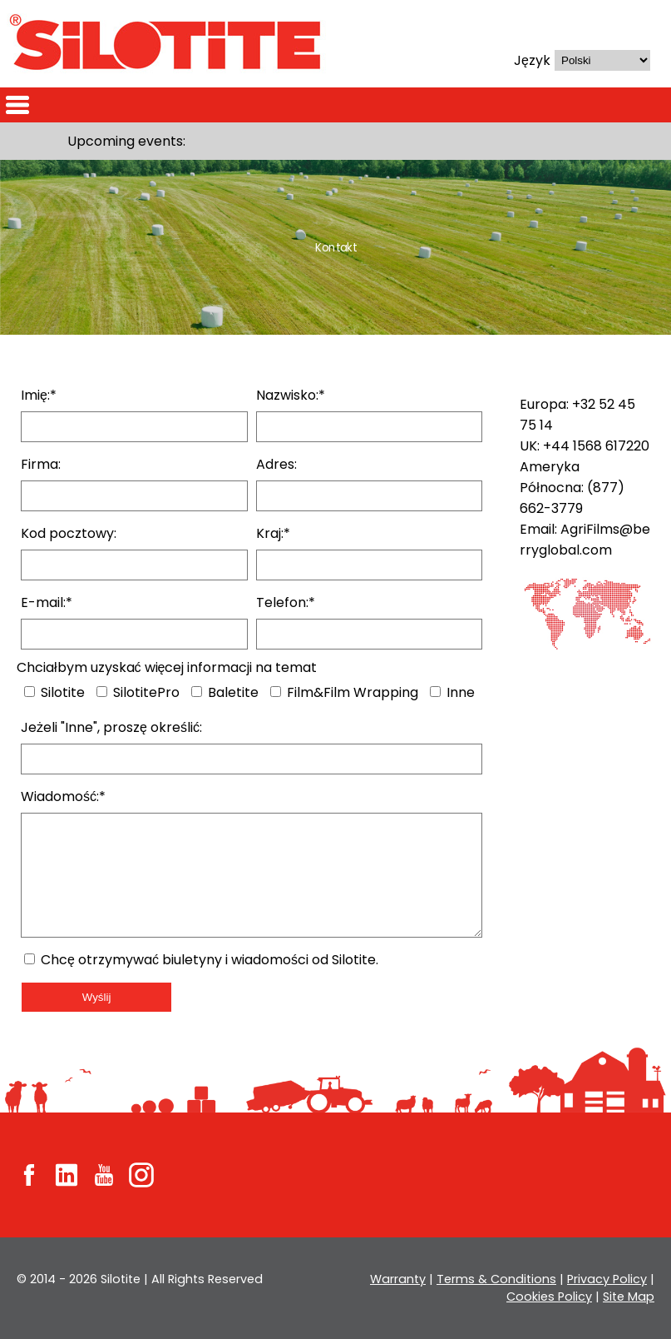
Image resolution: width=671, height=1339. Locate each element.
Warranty (403, 1279)
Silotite (54, 692)
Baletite (223, 692)
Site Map (628, 1296)
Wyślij (96, 997)
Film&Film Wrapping (343, 692)
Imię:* (39, 395)
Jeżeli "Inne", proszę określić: (112, 727)
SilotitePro (137, 692)
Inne (453, 692)
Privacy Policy (607, 1279)
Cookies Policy (550, 1296)
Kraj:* (273, 533)
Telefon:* (284, 602)
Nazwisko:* (291, 395)
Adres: (276, 464)
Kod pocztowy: (68, 533)
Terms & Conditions (499, 1279)
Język (532, 60)
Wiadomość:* (65, 796)
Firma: (41, 464)
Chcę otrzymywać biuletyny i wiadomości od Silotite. (206, 959)
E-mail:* (47, 602)
